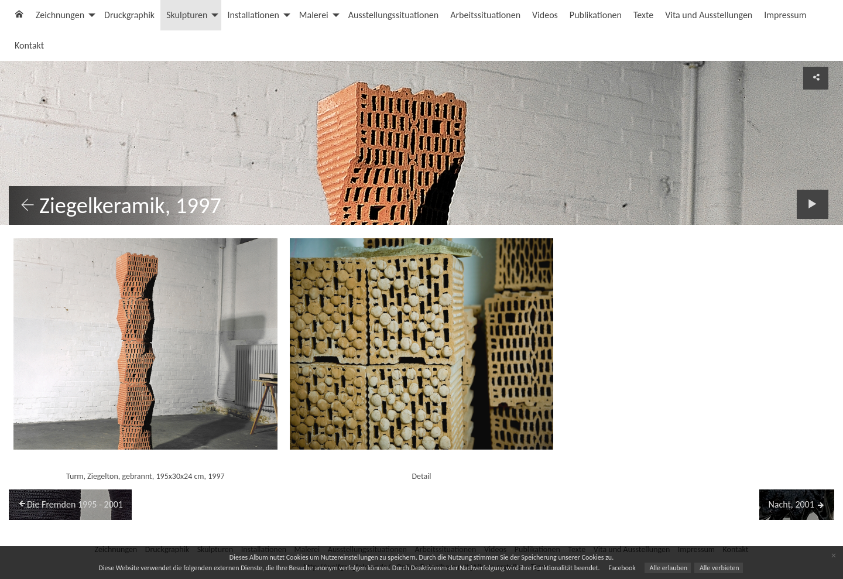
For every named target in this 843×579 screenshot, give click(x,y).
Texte (643, 14)
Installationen (253, 14)
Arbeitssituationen (485, 14)
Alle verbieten (718, 568)
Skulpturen (186, 14)
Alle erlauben (667, 568)
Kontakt (29, 45)
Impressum (785, 14)
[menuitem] (19, 15)
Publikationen (596, 14)
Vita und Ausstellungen (708, 14)
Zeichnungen (60, 14)
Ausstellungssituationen (393, 14)
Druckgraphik (129, 14)
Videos (545, 14)
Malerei (313, 14)
